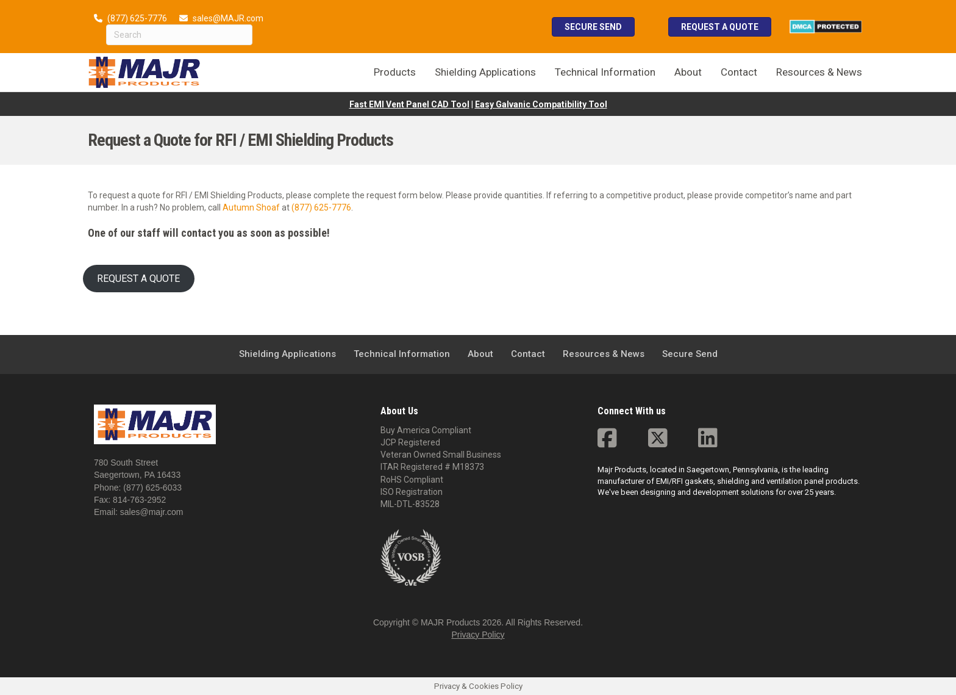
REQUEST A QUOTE (138, 278)
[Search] (179, 34)
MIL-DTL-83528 (410, 504)
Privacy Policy (477, 634)
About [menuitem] (688, 72)
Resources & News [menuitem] (819, 72)
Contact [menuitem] (739, 72)
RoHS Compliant (411, 479)
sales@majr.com (152, 512)
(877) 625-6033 (152, 487)
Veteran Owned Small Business (440, 454)
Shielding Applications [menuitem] (485, 72)
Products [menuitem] (395, 72)
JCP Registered (410, 442)
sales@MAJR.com (228, 18)
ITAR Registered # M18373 (432, 467)
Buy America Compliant (425, 430)
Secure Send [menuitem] (690, 353)
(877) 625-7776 (137, 18)
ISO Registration (411, 492)
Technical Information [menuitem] (605, 72)
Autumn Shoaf (251, 207)
